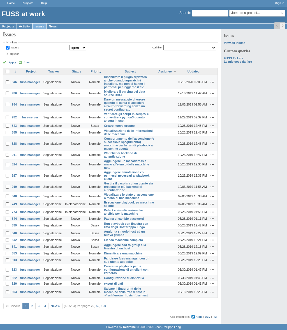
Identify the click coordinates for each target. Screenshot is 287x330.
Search (184, 13)
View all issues (234, 43)
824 (14, 164)
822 (14, 278)
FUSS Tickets (233, 58)
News (53, 26)
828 (14, 143)
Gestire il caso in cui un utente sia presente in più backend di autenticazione (128, 187)
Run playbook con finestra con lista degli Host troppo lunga (126, 225)
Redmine (129, 327)
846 (14, 82)
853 (14, 253)
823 (14, 269)
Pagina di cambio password (124, 218)
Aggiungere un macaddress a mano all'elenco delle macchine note (126, 164)
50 (97, 306)
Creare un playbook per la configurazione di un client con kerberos (126, 270)
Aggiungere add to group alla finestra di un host (125, 246)
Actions (212, 82)
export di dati (113, 283)
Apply (12, 62)
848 (14, 196)
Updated (194, 71)
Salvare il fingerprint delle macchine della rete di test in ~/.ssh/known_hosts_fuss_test (126, 292)
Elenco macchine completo (123, 240)
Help (44, 2)
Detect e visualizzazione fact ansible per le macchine (124, 212)
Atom (199, 316)
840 (14, 233)
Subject (130, 71)
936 (14, 93)
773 (14, 212)
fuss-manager (30, 82)
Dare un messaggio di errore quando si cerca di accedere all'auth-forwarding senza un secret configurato (124, 104)
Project (31, 71)
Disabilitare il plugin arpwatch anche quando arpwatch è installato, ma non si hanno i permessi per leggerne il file (125, 82)
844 (14, 218)
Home (11, 2)
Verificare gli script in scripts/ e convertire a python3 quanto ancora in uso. (126, 117)
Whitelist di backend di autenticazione (120, 154)
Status (14, 47)
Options (14, 53)
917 (14, 175)
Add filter (157, 47)
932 (14, 117)
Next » (55, 306)
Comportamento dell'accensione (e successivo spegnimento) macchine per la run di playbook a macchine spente (129, 143)
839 (14, 225)
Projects (28, 2)
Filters (13, 42)
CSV (207, 316)
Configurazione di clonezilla (124, 278)
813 (14, 260)
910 (14, 186)
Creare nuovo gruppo (119, 125)
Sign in (279, 2)
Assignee (165, 71)
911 (14, 154)
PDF (215, 316)
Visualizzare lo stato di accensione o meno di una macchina (129, 196)
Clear (27, 62)
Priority (96, 71)
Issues (39, 26)
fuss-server (30, 117)
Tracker (53, 71)
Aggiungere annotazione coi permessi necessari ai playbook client (127, 175)
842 (14, 240)
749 (14, 204)
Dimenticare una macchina (123, 253)
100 (103, 306)
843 (14, 125)
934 (14, 104)
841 (14, 246)
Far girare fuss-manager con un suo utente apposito (126, 260)
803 (14, 292)
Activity (24, 26)
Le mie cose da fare (238, 61)
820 (14, 283)
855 (14, 132)
